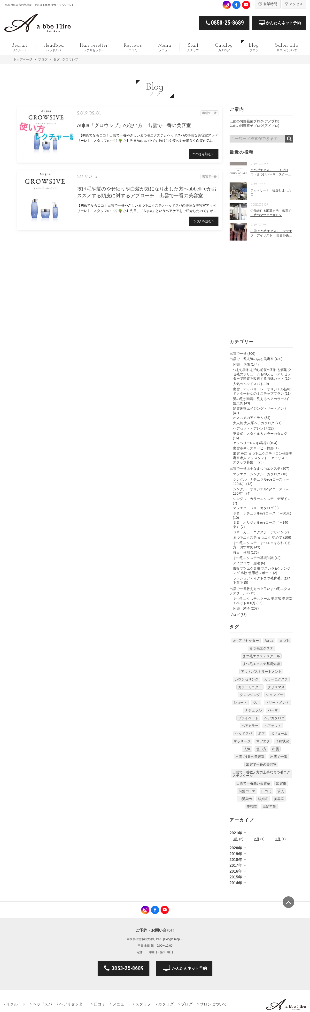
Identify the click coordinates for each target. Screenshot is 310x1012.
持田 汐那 (241, 552)
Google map (172, 939)
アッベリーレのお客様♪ (251, 443)
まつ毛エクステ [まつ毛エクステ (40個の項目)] (261, 648)
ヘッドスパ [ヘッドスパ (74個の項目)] (243, 733)
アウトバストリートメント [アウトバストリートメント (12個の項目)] (261, 671)
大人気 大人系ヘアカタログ (254, 423)
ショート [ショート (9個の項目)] (240, 702)
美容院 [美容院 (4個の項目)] (252, 806)
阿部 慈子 (241, 608)
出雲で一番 (238, 353)
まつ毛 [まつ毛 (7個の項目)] (284, 640)
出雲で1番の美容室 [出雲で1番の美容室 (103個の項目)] (249, 757)
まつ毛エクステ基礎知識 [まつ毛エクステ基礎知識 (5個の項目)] (261, 664)
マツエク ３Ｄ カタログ (253, 508)
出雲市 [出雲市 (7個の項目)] (281, 783)
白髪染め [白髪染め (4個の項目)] (245, 799)
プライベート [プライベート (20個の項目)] (248, 718)
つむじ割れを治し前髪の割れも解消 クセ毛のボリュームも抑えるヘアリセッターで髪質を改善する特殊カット (262, 374)
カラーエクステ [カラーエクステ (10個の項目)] (276, 679)
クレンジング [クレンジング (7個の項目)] (250, 695)
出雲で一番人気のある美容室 (252, 359)
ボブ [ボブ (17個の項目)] (261, 733)
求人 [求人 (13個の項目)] (280, 791)
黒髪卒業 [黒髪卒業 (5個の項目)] (269, 806)
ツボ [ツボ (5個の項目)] (256, 702)
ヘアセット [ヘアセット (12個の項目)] (272, 726)
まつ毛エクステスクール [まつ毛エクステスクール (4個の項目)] (261, 656)
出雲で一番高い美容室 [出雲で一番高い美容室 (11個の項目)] (253, 783)
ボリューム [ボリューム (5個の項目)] (279, 733)
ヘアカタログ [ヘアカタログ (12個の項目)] (274, 718)
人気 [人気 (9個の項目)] (247, 749)
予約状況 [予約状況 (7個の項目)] (282, 741)
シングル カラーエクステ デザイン (262, 499)
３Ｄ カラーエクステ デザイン (258, 532)
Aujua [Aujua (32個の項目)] (269, 640)
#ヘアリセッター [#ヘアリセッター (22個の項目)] (246, 640)
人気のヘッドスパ (246, 384)
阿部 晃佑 (241, 364)
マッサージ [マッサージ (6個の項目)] (241, 741)
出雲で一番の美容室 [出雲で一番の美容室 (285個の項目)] (261, 764)
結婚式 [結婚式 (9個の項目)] (263, 799)
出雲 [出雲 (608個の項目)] (275, 749)
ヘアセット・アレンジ (250, 428)
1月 (278, 839)
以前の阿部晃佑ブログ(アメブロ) (254, 121)
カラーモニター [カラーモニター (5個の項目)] (250, 687)
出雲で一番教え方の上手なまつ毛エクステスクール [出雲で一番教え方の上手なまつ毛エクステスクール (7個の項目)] (261, 774)
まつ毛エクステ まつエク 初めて (257, 537)
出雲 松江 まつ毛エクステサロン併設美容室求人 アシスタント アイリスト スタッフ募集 (263, 458)
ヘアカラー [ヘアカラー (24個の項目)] (249, 726)
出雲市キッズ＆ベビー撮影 (253, 448)
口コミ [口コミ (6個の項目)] (266, 791)
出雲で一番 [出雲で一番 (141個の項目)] (278, 757)
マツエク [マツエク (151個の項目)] (263, 741)
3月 (235, 839)
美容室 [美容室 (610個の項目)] (279, 799)
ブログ (235, 615)
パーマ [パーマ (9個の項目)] (273, 710)
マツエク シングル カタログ (256, 474)
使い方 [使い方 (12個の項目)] (261, 749)
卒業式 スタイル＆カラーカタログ (260, 434)
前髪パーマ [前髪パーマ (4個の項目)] (247, 791)
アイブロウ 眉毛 (246, 563)
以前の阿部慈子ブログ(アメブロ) (254, 126)
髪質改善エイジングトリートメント (260, 408)
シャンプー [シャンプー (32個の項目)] (274, 695)
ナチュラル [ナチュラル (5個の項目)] (253, 710)
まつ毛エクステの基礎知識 (253, 558)
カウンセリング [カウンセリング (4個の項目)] (246, 679)
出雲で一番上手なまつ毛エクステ (255, 468)
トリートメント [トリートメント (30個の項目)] (277, 702)
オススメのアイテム (248, 418)
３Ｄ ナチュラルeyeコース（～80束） (263, 513)
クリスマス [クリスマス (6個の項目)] (276, 687)
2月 (256, 839)
